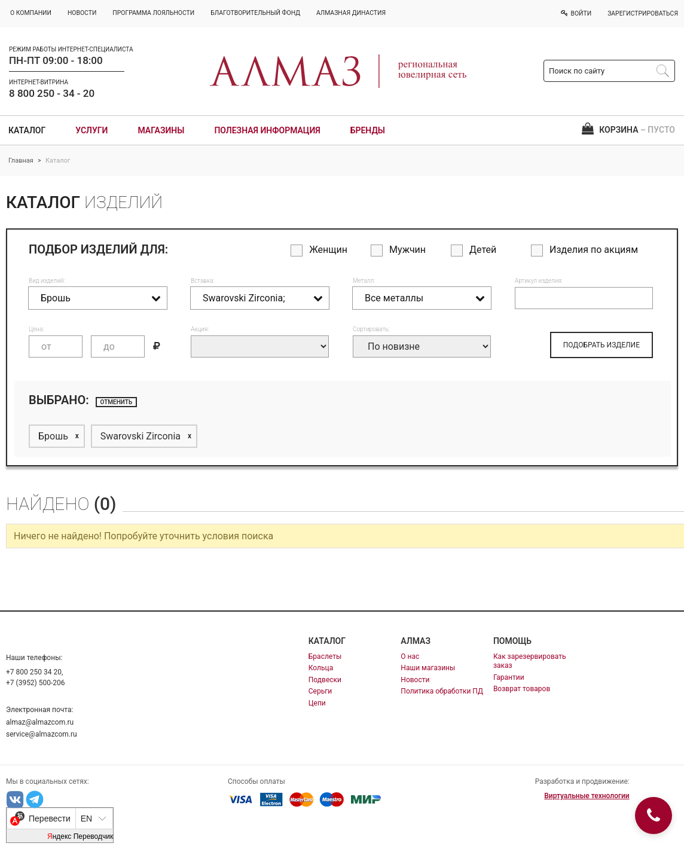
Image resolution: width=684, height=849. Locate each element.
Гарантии (508, 677)
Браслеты (325, 656)
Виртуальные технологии (586, 796)
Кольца (321, 668)
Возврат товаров (521, 689)
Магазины (161, 130)
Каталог (26, 130)
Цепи (317, 703)
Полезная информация (267, 130)
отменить (116, 402)
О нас (410, 656)
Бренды (367, 130)
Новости (415, 680)
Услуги (91, 130)
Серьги (320, 691)
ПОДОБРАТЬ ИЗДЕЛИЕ (601, 345)
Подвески (325, 680)
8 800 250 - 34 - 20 (51, 93)
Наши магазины (428, 668)
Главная (20, 160)
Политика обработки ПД (442, 691)
